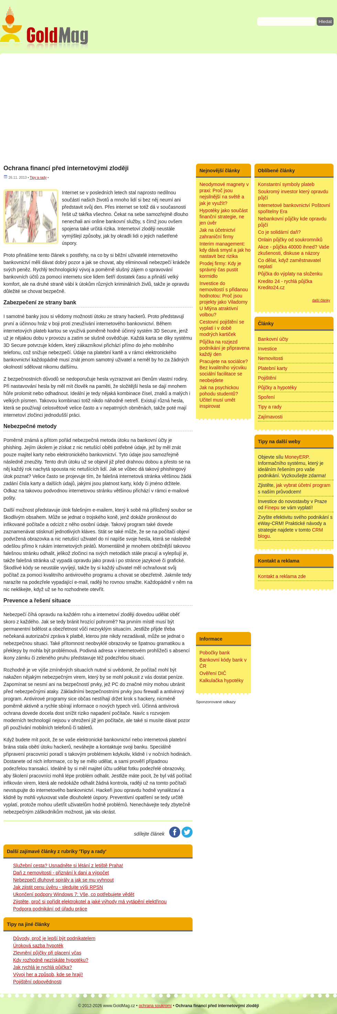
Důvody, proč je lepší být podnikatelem (54, 938)
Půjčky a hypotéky (277, 387)
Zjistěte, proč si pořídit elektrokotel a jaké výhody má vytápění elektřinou (90, 901)
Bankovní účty (273, 339)
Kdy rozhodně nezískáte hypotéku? (50, 960)
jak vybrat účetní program (303, 485)
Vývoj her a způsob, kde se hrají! (48, 974)
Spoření (266, 397)
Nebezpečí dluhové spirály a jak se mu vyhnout (63, 880)
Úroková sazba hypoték (38, 945)
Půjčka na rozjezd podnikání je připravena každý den (224, 348)
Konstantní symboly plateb (286, 184)
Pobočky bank (214, 652)
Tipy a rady (38, 177)
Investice (267, 348)
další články (321, 300)
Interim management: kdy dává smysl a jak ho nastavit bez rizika (225, 250)
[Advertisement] (168, 108)
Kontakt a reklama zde (282, 576)
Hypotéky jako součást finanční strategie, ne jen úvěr (223, 217)
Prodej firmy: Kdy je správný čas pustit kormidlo (220, 270)
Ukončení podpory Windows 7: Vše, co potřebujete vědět (73, 894)
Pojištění (267, 378)
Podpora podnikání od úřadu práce (50, 909)
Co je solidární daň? (279, 232)
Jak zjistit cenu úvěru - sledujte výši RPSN (58, 887)
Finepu (271, 507)
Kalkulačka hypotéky (221, 680)
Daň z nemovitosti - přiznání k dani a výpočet (61, 872)
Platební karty (272, 368)
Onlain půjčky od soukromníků (290, 239)
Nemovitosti (270, 358)
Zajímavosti (270, 416)
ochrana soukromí (155, 1005)
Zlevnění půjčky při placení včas (47, 953)
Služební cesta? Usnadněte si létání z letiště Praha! (68, 865)
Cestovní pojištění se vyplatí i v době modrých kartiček (221, 328)
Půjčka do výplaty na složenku (290, 273)
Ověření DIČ (212, 673)
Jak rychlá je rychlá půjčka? (42, 967)
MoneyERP (296, 457)
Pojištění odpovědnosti (37, 981)
